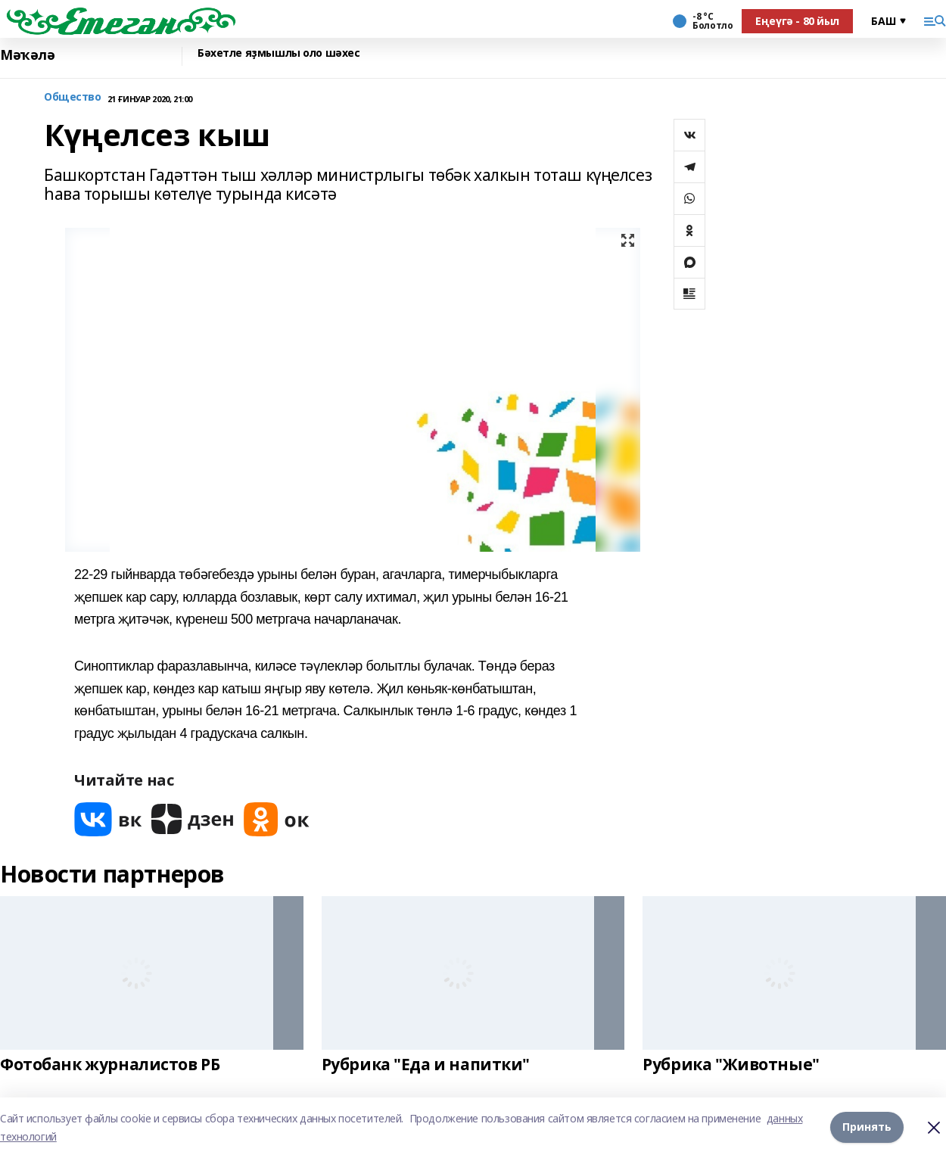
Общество (72, 97)
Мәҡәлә (27, 55)
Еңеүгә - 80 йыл (797, 21)
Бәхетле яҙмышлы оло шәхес (279, 53)
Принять (867, 1127)
